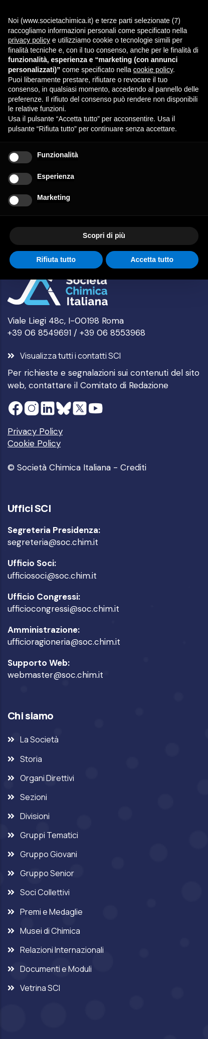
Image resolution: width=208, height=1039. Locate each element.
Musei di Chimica (50, 930)
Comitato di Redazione (124, 385)
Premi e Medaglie (51, 911)
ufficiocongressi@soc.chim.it (63, 608)
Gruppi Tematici (49, 835)
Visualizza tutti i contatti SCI (70, 355)
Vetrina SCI (40, 987)
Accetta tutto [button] (151, 259)
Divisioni (35, 816)
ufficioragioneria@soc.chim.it (64, 641)
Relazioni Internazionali (62, 949)
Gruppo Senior (47, 873)
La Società (39, 739)
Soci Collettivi (45, 892)
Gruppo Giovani (48, 854)
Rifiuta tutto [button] (56, 259)
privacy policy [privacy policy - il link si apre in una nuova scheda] (29, 40)
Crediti (133, 467)
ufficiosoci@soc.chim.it (52, 575)
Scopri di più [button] (104, 235)
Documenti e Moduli (56, 968)
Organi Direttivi (47, 778)
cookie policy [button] (153, 70)
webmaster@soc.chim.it (55, 674)
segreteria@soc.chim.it (53, 542)
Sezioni (33, 797)
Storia (31, 758)
